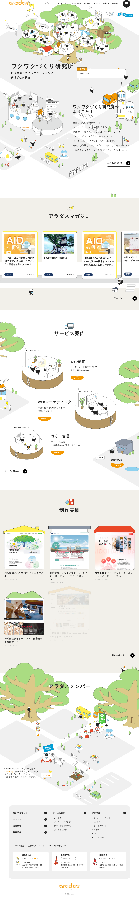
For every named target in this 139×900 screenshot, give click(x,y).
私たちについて (63, 5)
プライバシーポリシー (57, 847)
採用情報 (115, 5)
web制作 (57, 819)
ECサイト (98, 823)
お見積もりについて (35, 847)
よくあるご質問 (60, 831)
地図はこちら (29, 859)
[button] (12, 292)
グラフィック (99, 838)
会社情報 (106, 5)
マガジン (97, 5)
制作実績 (87, 5)
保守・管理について (62, 827)
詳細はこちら (106, 859)
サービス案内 (76, 5)
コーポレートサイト (102, 819)
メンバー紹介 (18, 847)
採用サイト (98, 831)
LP (95, 834)
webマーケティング (62, 823)
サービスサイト (100, 827)
